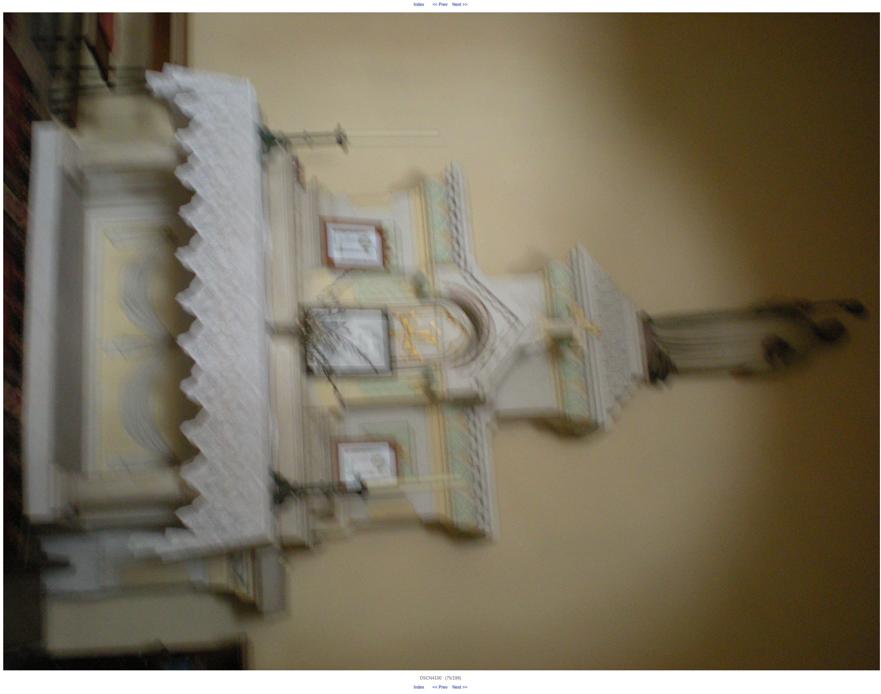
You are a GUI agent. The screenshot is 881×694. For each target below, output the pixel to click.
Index (419, 4)
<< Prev (439, 4)
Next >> (459, 4)
